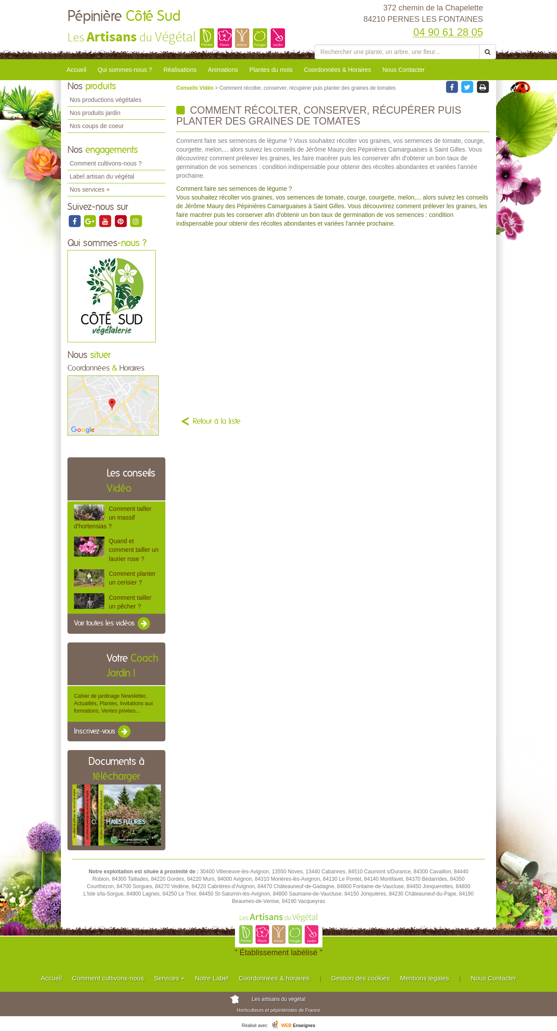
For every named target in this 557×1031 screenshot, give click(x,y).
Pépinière (124, 16)
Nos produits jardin (95, 112)
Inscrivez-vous (103, 731)
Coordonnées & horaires (274, 978)
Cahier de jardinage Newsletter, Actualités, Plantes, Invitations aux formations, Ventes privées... (113, 703)
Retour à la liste (217, 422)
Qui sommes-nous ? (124, 69)
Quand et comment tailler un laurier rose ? (133, 549)
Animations (223, 69)
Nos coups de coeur (97, 125)
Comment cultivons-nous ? (106, 163)
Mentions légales (425, 978)
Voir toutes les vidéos (112, 623)
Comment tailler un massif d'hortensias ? (112, 517)
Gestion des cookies (360, 978)
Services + (169, 978)
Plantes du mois (271, 69)
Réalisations (179, 69)
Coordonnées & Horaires (337, 69)
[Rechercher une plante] (397, 51)
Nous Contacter (404, 69)
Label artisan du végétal (102, 176)
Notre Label (212, 978)
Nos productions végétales (105, 99)
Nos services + (90, 189)
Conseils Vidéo (195, 88)
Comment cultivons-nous (108, 978)
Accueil (76, 69)
